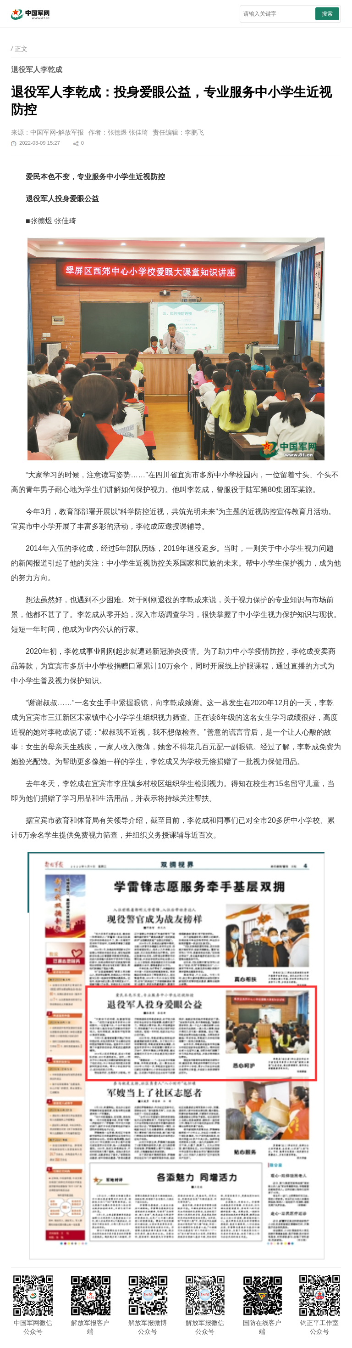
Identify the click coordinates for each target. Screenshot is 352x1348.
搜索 (327, 14)
